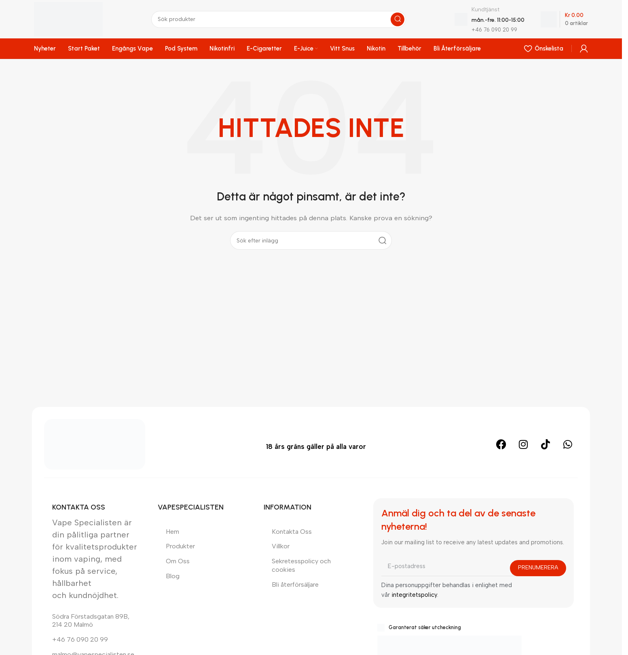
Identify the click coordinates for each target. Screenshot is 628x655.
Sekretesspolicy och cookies (301, 565)
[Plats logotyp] (68, 18)
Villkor (281, 546)
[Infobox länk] (489, 19)
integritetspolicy (414, 594)
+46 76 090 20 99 (80, 639)
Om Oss (178, 561)
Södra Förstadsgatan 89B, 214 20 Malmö (90, 621)
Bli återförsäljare (295, 584)
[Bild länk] (94, 443)
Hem (172, 531)
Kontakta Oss (292, 531)
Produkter (180, 546)
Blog (173, 576)
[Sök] (278, 19)
